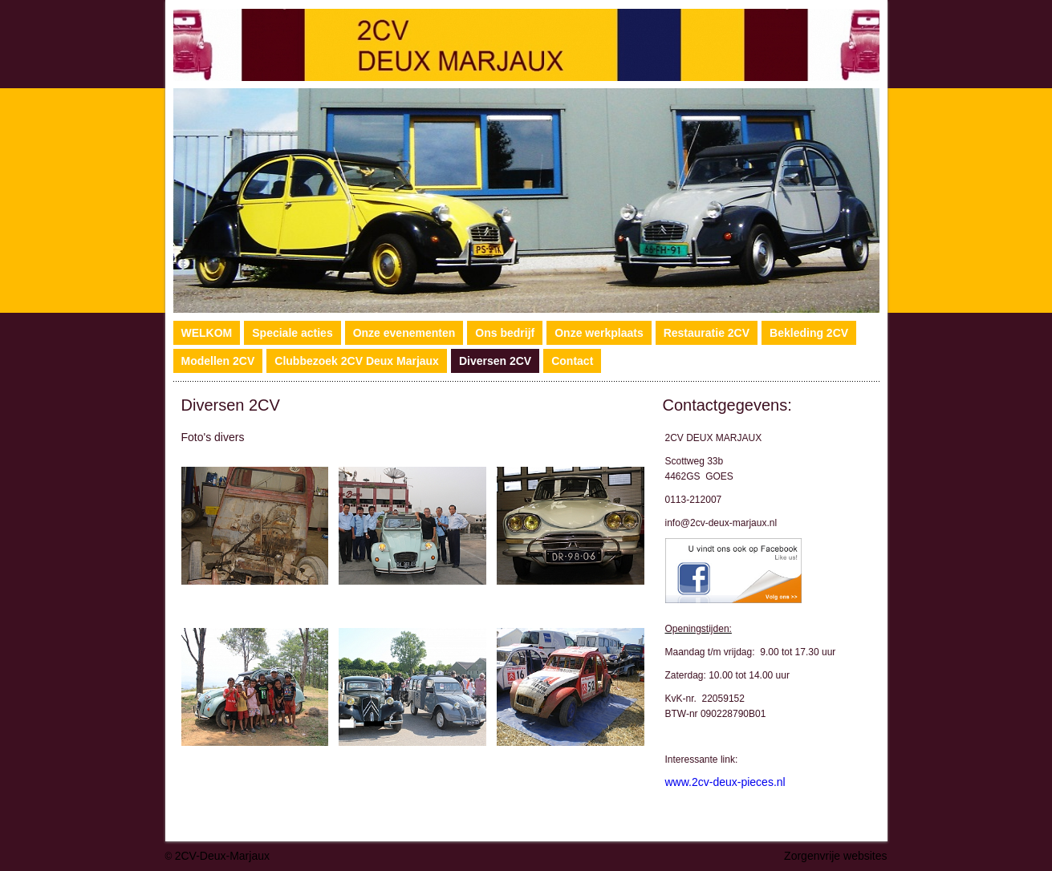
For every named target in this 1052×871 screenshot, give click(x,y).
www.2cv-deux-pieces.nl (725, 782)
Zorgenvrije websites (835, 855)
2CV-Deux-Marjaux (222, 855)
